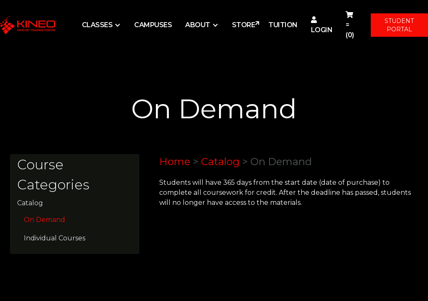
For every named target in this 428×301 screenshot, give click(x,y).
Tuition (283, 25)
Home (174, 162)
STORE (243, 25)
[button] (101, 25)
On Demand (44, 220)
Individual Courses (54, 238)
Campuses (153, 25)
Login (322, 25)
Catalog (30, 203)
